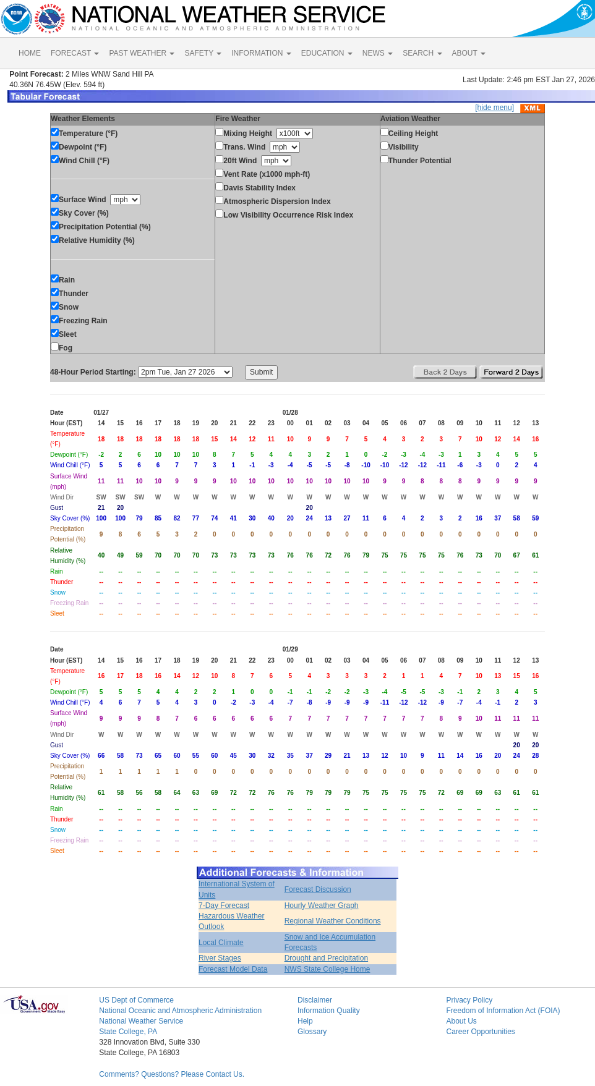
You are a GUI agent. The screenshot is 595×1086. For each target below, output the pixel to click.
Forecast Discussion (318, 889)
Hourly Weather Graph (322, 905)
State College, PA (128, 1031)
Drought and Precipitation (326, 958)
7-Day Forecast (224, 905)
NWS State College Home (327, 969)
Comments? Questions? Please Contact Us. (171, 1074)
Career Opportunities (480, 1031)
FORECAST (75, 53)
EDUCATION (327, 53)
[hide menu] (494, 107)
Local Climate (221, 942)
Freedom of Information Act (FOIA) (503, 1010)
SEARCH (422, 53)
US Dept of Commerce (136, 1000)
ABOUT (469, 53)
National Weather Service (141, 1021)
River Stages (220, 958)
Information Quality (329, 1010)
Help (305, 1021)
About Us (461, 1021)
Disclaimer (315, 1000)
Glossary (312, 1031)
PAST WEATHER (141, 53)
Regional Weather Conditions (333, 921)
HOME (30, 53)
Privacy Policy (469, 1000)
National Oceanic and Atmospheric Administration (180, 1010)
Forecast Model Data (233, 969)
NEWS (377, 53)
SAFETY (202, 53)
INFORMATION (261, 53)
